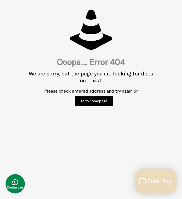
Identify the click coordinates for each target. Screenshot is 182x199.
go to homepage (93, 101)
